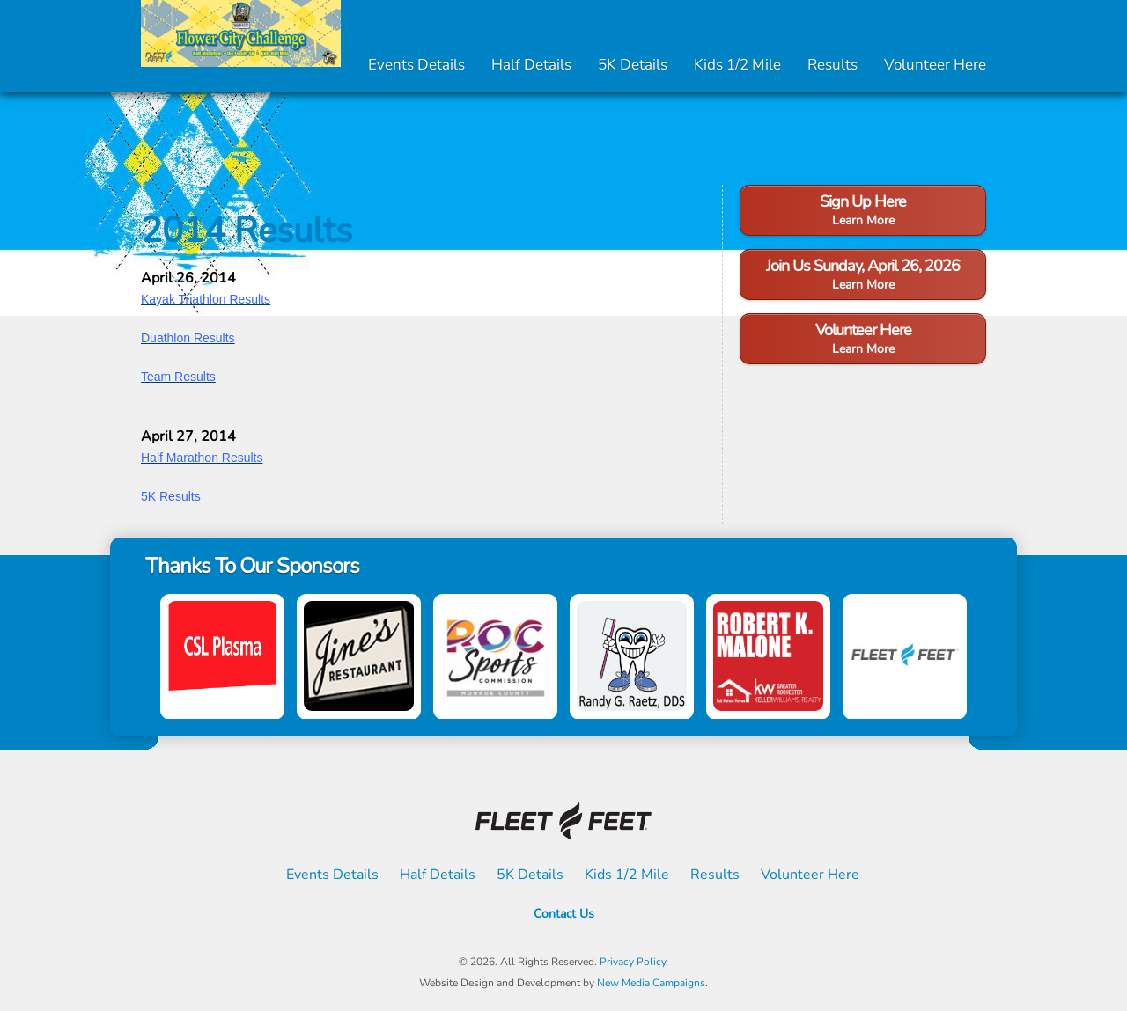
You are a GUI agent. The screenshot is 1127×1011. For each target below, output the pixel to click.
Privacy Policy (633, 962)
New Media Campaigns (651, 983)
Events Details (416, 65)
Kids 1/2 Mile (737, 65)
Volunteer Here (935, 65)
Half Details (531, 65)
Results (832, 65)
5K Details (632, 65)
